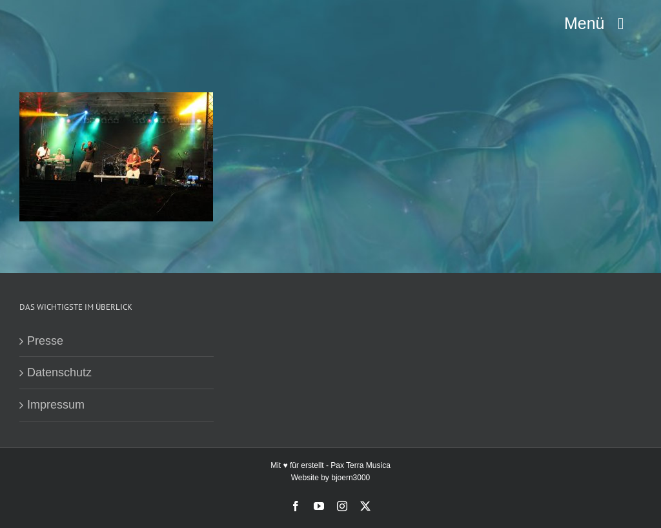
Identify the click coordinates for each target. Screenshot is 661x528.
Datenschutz (59, 372)
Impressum (56, 404)
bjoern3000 (350, 477)
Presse (45, 340)
